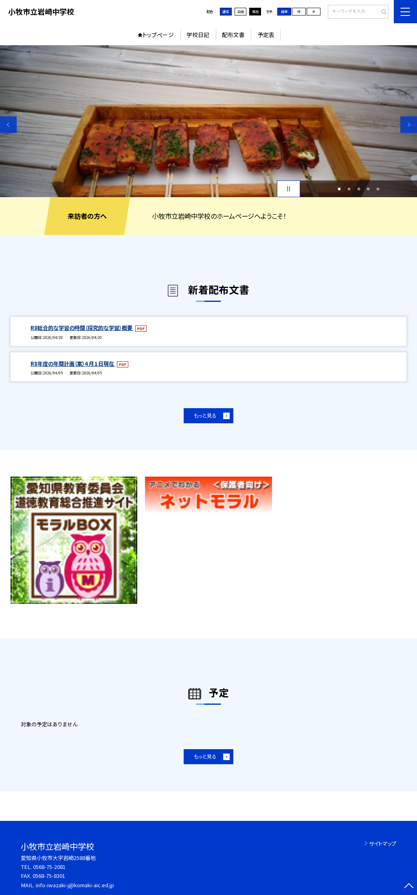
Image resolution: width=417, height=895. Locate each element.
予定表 (265, 35)
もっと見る (205, 415)
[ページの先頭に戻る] (408, 886)
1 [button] (339, 189)
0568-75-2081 (49, 867)
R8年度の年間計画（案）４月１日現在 (73, 363)
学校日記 (198, 35)
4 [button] (368, 189)
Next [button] (408, 124)
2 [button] (349, 189)
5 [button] (378, 189)
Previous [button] (8, 124)
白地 (240, 11)
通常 (225, 11)
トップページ (158, 35)
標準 (284, 11)
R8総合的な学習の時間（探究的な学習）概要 (82, 328)
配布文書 (233, 35)
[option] (208, 121)
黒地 (255, 11)
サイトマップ (382, 843)
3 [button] (358, 189)
